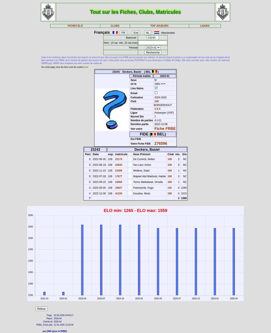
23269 (118, 170)
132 (169, 187)
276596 (161, 143)
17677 (118, 176)
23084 (118, 182)
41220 (118, 193)
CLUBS (115, 25)
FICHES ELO (75, 25)
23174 (118, 159)
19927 (118, 187)
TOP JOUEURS (159, 25)
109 (156, 101)
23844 (118, 164)
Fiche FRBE (165, 129)
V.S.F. (158, 108)
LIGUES (205, 25)
